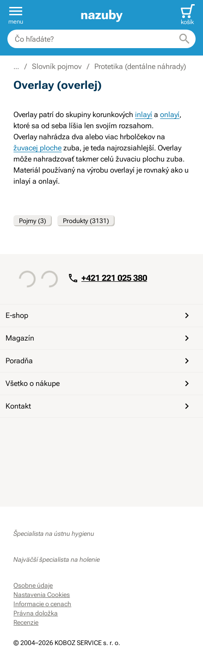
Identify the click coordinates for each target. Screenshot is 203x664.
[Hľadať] (184, 39)
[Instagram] (66, 434)
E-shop (99, 315)
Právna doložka (35, 613)
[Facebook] (21, 434)
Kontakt (99, 406)
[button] (16, 15)
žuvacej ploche (37, 147)
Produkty (86, 220)
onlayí (169, 114)
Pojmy (32, 220)
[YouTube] (44, 434)
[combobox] (101, 39)
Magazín (99, 338)
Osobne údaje (33, 585)
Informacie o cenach (42, 604)
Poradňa (99, 360)
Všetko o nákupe (99, 383)
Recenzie (25, 622)
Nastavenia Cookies (41, 594)
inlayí (143, 114)
